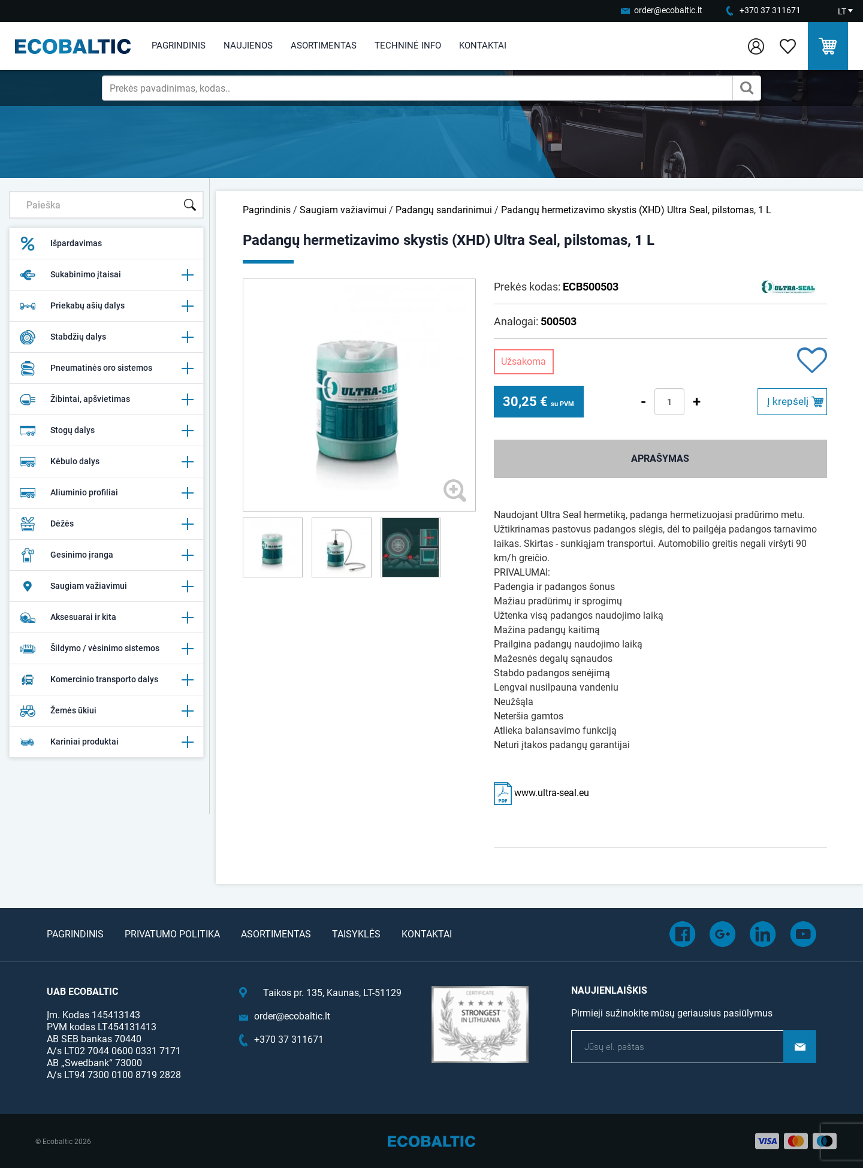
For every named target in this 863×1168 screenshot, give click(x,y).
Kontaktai (482, 45)
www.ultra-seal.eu (541, 792)
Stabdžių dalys (106, 337)
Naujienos (248, 45)
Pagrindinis (179, 45)
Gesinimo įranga (106, 555)
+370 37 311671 (770, 10)
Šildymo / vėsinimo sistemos (106, 649)
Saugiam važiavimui (106, 586)
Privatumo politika (172, 934)
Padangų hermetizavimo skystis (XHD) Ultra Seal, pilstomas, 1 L (636, 210)
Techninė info (408, 45)
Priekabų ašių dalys (106, 306)
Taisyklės (356, 934)
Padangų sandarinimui (444, 210)
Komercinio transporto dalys (106, 680)
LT (842, 11)
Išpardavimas (60, 244)
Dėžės (106, 524)
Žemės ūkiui (106, 711)
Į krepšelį (787, 401)
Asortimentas (324, 45)
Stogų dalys (106, 430)
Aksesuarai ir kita (106, 617)
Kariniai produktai (106, 742)
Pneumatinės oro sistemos (106, 368)
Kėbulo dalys (106, 462)
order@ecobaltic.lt (668, 10)
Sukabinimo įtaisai (106, 275)
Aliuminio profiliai (106, 493)
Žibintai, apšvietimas (106, 399)
